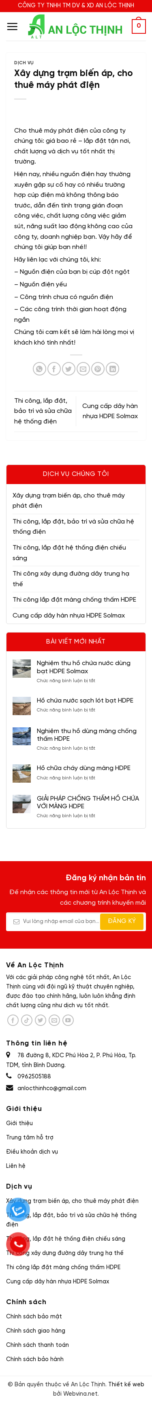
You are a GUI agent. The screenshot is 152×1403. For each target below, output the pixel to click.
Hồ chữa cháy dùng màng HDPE (84, 768)
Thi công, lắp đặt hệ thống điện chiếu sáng (69, 553)
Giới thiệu (19, 1123)
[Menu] (12, 26)
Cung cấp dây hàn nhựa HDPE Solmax (69, 615)
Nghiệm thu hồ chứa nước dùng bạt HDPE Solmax (84, 667)
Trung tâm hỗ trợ (30, 1138)
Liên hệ (16, 1166)
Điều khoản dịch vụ (32, 1152)
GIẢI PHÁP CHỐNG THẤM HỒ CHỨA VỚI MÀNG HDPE (88, 802)
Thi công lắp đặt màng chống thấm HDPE (74, 599)
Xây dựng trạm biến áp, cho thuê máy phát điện (69, 501)
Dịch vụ (24, 63)
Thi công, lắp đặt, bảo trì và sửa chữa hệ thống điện (73, 527)
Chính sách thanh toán (37, 1345)
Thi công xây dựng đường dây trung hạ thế (71, 579)
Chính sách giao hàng (35, 1331)
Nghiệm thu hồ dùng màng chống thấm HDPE (87, 735)
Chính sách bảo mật (34, 1317)
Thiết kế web (126, 1384)
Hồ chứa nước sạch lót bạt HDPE (85, 700)
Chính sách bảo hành (35, 1359)
